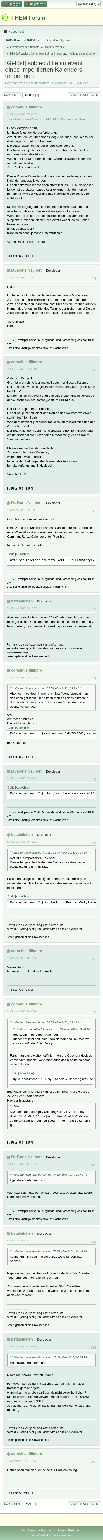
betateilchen (22, 601)
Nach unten (12, 95)
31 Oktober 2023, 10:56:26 (22, 1011)
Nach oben (12, 1504)
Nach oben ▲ (75, 1530)
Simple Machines (62, 1535)
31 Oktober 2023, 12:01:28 (22, 1346)
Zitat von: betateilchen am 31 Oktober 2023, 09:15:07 (47, 688)
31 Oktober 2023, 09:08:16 (22, 369)
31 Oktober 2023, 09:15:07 (22, 608)
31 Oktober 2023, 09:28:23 (22, 677)
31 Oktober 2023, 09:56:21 (22, 841)
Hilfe (22, 1530)
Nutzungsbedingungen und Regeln (46, 1530)
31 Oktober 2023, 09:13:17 (22, 509)
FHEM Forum (28, 18)
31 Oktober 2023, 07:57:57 (22, 277)
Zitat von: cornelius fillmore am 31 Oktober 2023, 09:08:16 (50, 852)
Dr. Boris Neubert (26, 270)
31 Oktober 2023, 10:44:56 (22, 958)
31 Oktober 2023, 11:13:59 (22, 1164)
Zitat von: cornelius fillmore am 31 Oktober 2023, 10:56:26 (50, 1175)
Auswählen (23, 554)
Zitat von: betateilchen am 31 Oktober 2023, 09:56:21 (47, 1022)
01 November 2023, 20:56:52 (23, 1460)
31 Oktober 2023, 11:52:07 (22, 1240)
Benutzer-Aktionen (84, 95)
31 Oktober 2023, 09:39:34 (22, 778)
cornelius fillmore (26, 107)
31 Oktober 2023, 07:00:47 (22, 114)
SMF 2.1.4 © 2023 (41, 1535)
